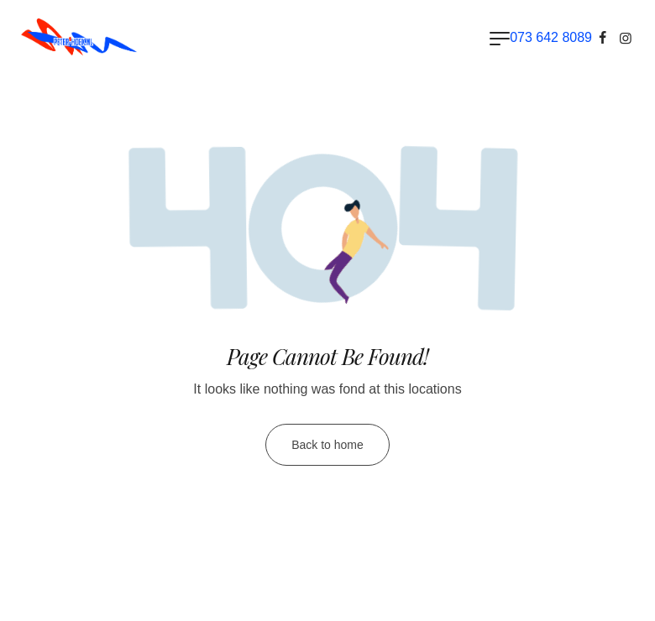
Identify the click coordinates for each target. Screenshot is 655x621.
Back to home (327, 444)
